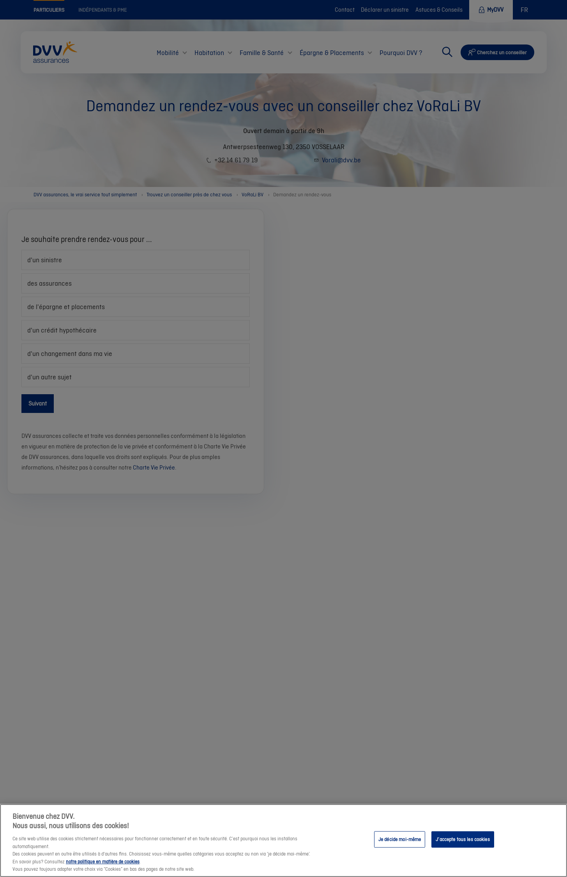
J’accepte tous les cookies (462, 841)
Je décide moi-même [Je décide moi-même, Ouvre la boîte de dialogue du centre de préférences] (399, 841)
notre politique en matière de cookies (103, 863)
